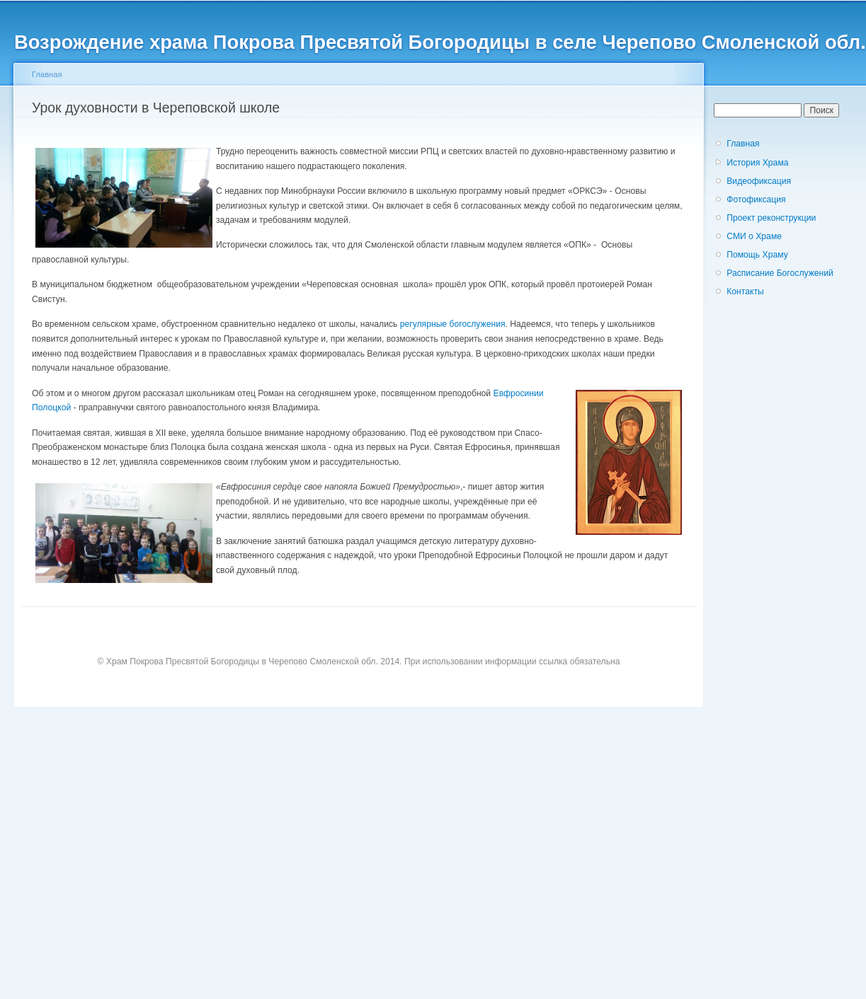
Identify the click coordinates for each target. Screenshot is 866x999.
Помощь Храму (757, 255)
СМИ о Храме (754, 236)
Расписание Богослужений (780, 273)
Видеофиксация (759, 181)
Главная (47, 74)
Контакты (745, 291)
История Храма (757, 163)
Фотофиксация (756, 199)
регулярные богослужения (453, 324)
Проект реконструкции (771, 218)
